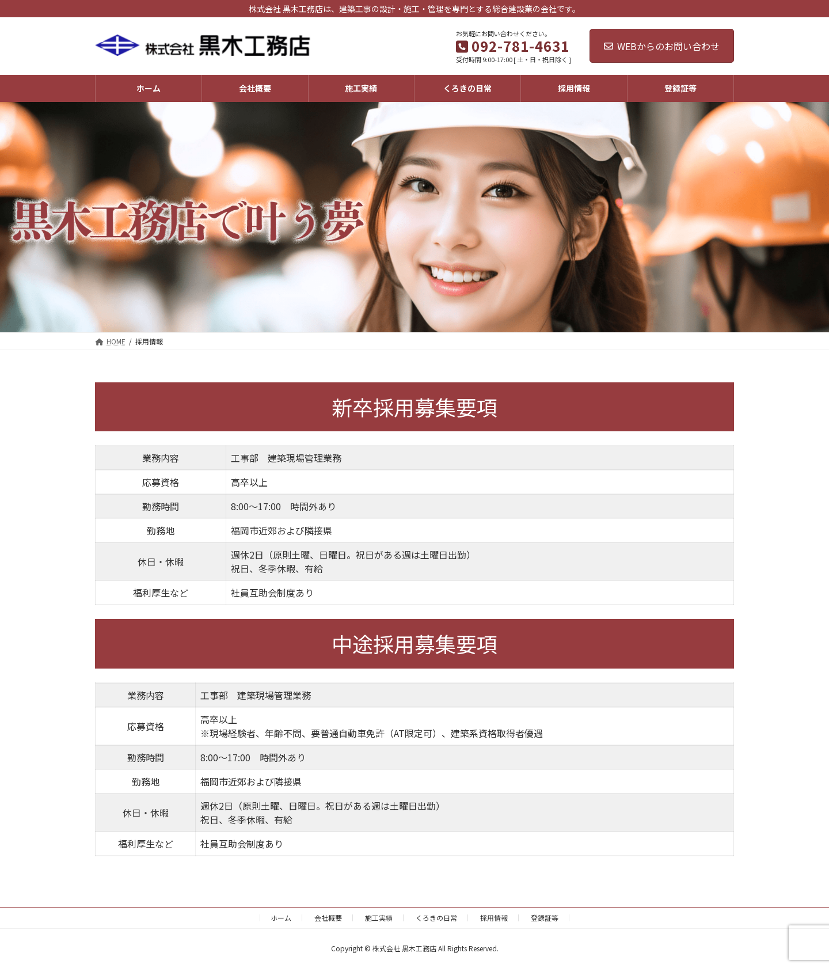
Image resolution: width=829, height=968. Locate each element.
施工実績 (379, 918)
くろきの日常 (436, 918)
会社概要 (328, 918)
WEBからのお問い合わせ (662, 46)
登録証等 (544, 918)
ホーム (281, 918)
